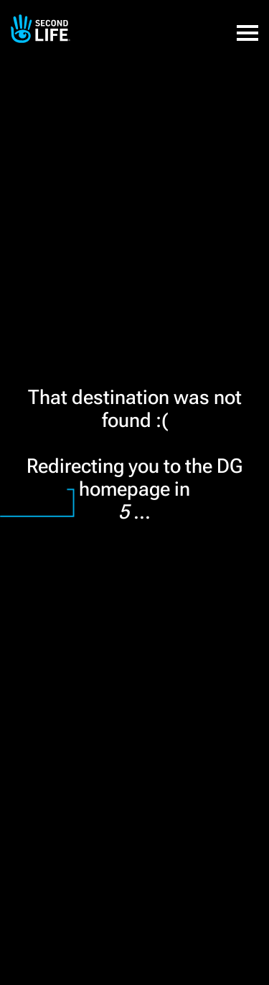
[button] (247, 25)
